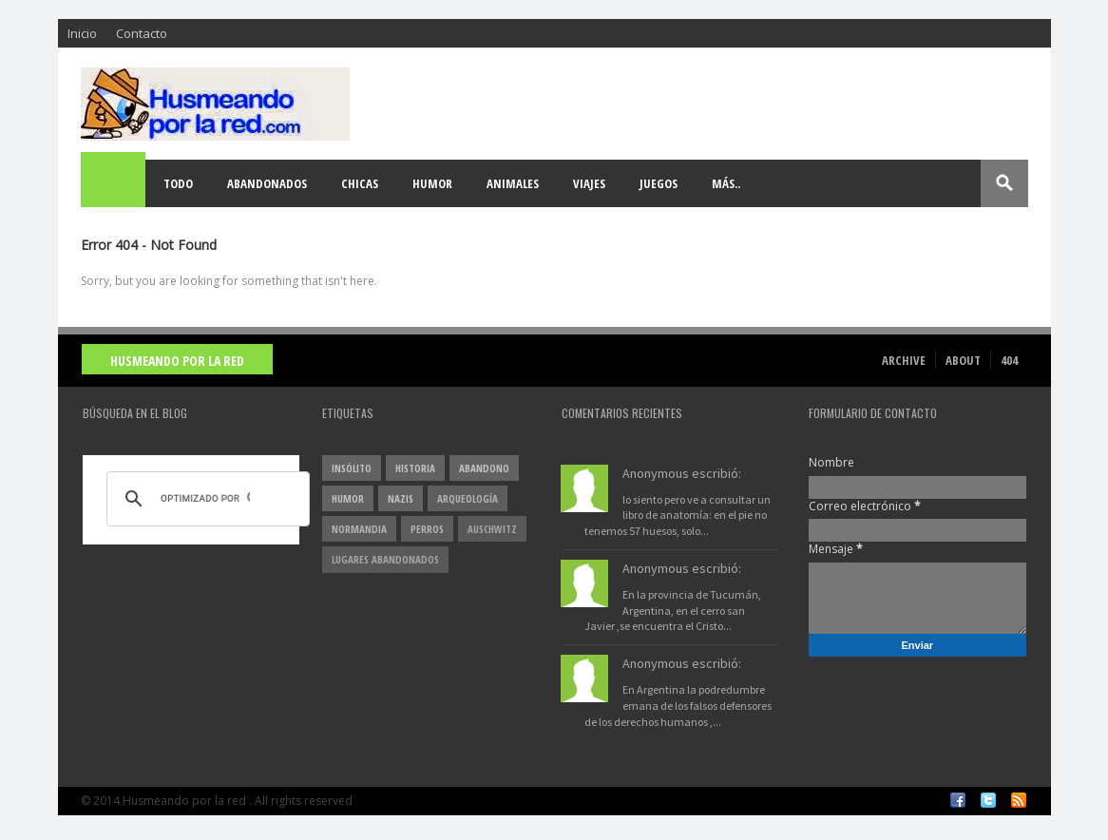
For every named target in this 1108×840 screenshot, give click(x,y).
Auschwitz (492, 529)
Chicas (359, 183)
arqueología (467, 498)
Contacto (141, 33)
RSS (1018, 800)
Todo (178, 183)
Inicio (82, 33)
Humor (432, 183)
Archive (904, 360)
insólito (352, 468)
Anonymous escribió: (681, 473)
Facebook (957, 800)
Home (114, 183)
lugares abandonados (385, 559)
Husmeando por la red (177, 361)
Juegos (659, 183)
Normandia (359, 529)
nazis (400, 498)
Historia (415, 468)
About (963, 360)
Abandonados (267, 183)
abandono (484, 468)
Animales (513, 183)
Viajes (589, 183)
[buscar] (205, 498)
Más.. (726, 183)
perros (427, 529)
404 (1009, 360)
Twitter (988, 800)
